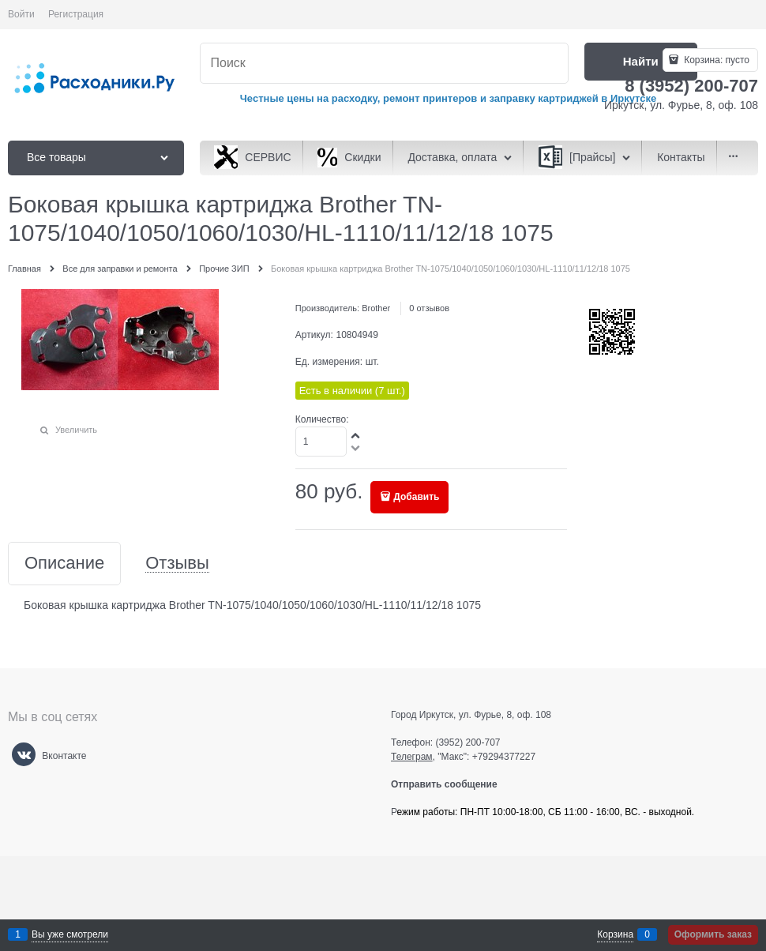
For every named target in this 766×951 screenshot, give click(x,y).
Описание (64, 563)
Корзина (615, 934)
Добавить (416, 496)
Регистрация (75, 14)
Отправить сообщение (450, 784)
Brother (376, 308)
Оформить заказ (713, 934)
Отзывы (177, 563)
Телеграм (412, 756)
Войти (21, 14)
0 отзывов (429, 308)
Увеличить (76, 429)
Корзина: (715, 60)
